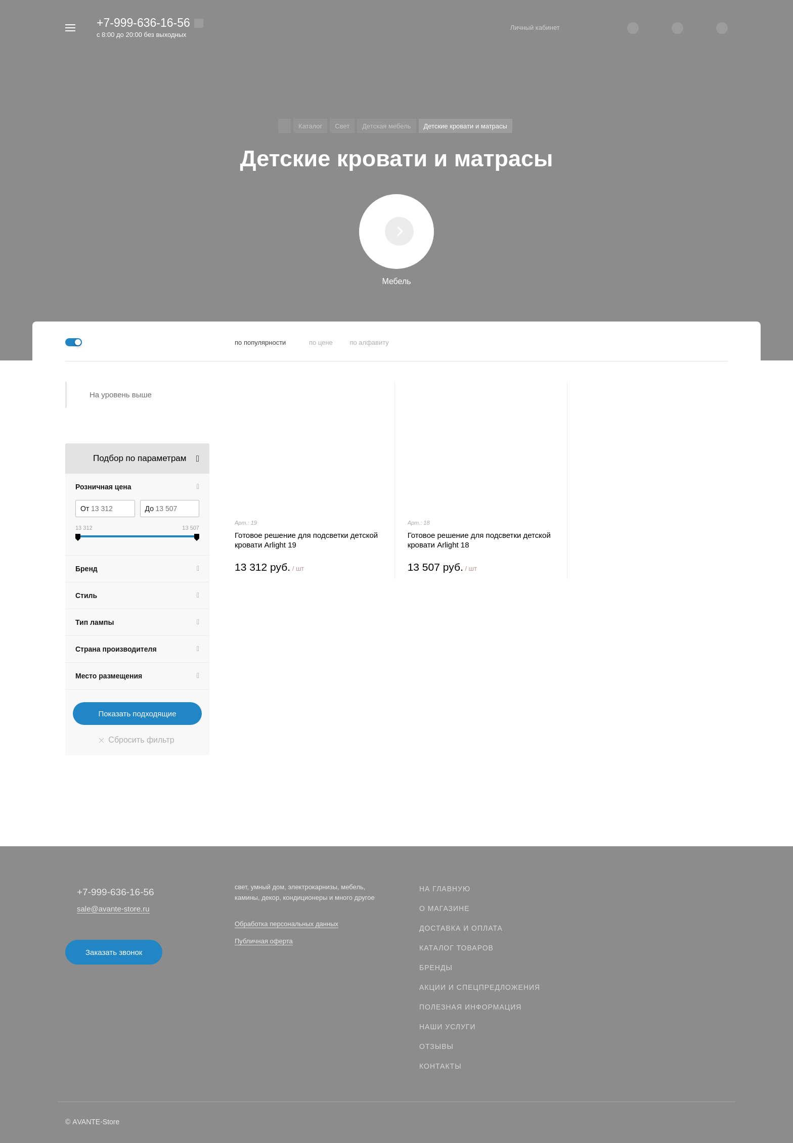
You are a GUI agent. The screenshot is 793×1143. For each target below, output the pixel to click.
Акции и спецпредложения (479, 987)
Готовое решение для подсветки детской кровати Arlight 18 (479, 540)
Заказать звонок (113, 952)
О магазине (444, 908)
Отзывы (436, 1046)
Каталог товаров (456, 948)
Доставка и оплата (461, 928)
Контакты (440, 1066)
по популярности (260, 342)
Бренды (436, 968)
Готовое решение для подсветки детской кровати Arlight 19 (306, 540)
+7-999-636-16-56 (143, 22)
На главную (444, 889)
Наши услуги (447, 1027)
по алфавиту (368, 342)
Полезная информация (470, 1007)
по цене (321, 342)
